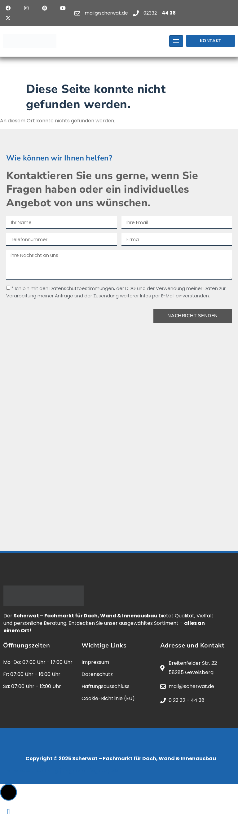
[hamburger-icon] (176, 41)
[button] (8, 792)
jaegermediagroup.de (89, 770)
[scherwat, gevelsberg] (119, 421)
